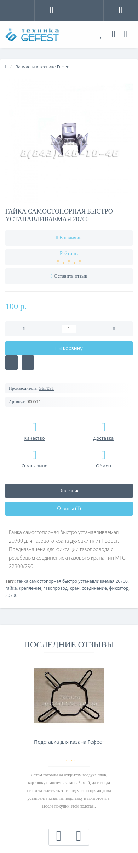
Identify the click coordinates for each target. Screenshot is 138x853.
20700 (11, 595)
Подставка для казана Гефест (69, 741)
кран (75, 588)
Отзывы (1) (69, 508)
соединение (94, 588)
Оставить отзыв (70, 276)
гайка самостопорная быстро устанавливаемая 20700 (72, 581)
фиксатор (118, 588)
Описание (69, 490)
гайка (11, 588)
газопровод (56, 588)
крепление (30, 588)
